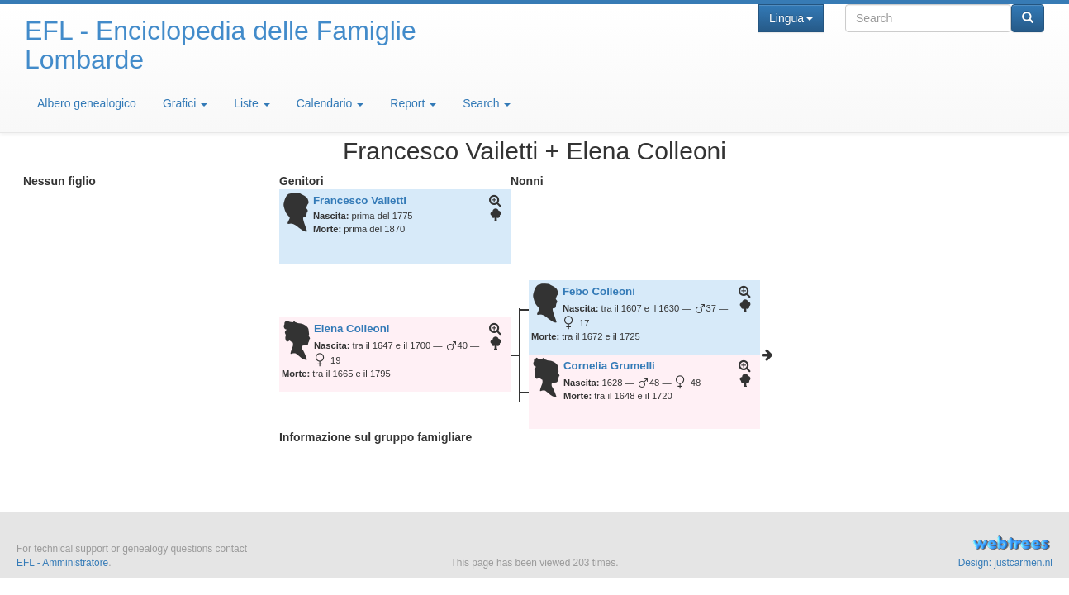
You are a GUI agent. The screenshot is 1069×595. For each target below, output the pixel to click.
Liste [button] (251, 103)
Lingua (791, 18)
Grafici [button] (185, 103)
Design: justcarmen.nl (1005, 563)
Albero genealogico (86, 103)
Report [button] (413, 103)
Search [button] (487, 103)
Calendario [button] (330, 103)
